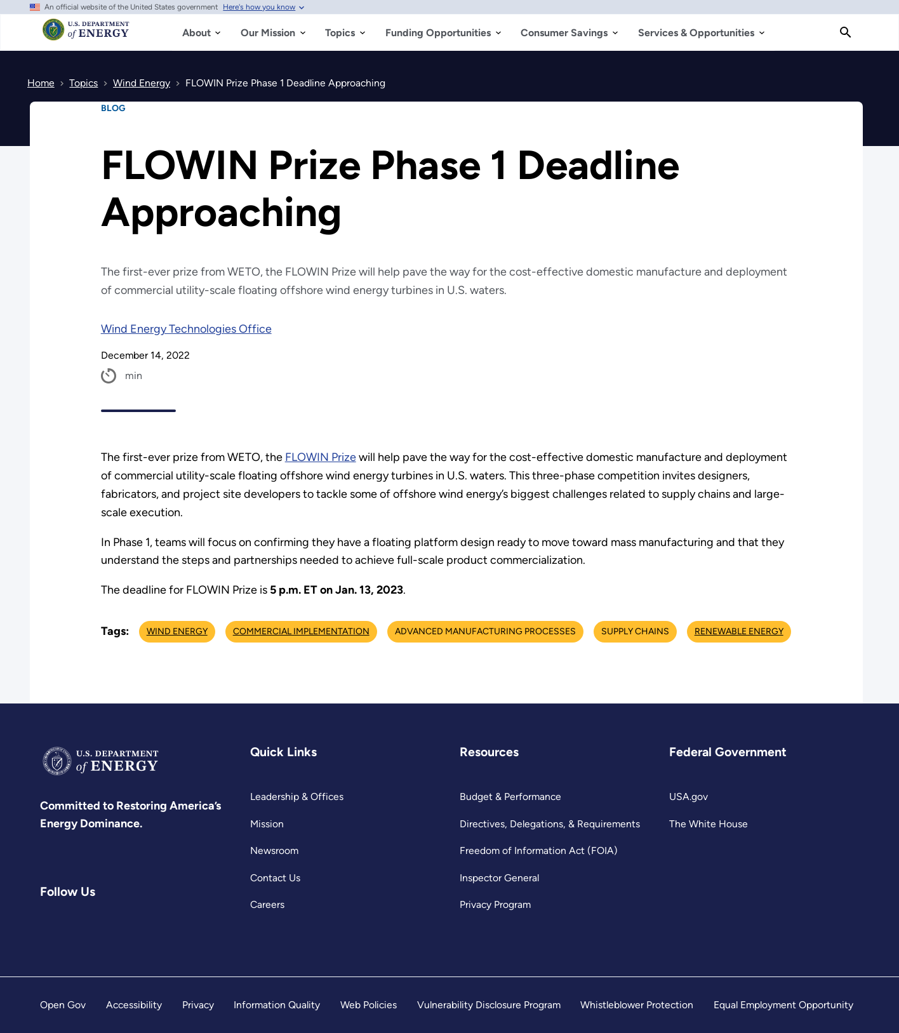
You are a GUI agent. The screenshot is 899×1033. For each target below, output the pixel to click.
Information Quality (277, 1005)
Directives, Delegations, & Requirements (550, 824)
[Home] (86, 35)
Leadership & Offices (296, 796)
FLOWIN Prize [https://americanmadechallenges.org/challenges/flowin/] (320, 457)
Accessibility (134, 1005)
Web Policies (368, 1005)
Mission (267, 824)
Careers (267, 904)
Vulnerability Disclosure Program (489, 1005)
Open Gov (63, 1005)
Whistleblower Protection (636, 1005)
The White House (708, 824)
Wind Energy (177, 631)
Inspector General (499, 878)
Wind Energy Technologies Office (186, 329)
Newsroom (274, 850)
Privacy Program (495, 904)
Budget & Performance (510, 796)
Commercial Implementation (301, 631)
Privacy (198, 1005)
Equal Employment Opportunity (783, 1005)
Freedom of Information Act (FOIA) (539, 850)
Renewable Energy (739, 631)
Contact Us (275, 878)
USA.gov (688, 796)
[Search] (845, 32)
